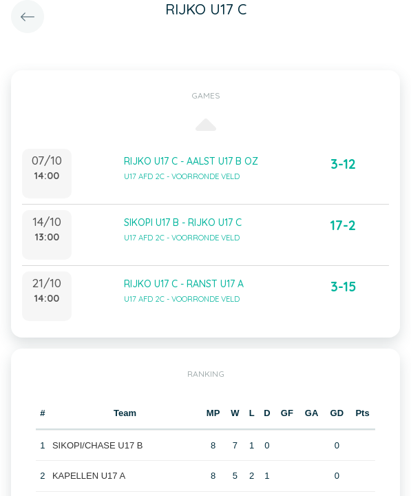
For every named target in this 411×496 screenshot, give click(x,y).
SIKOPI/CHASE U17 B (97, 445)
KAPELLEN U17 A (88, 476)
